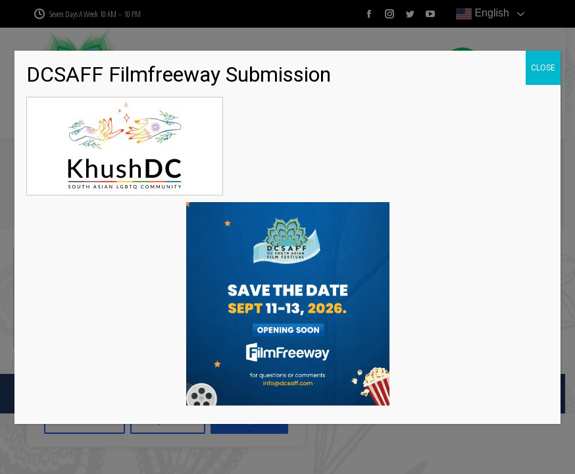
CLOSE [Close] (543, 67)
